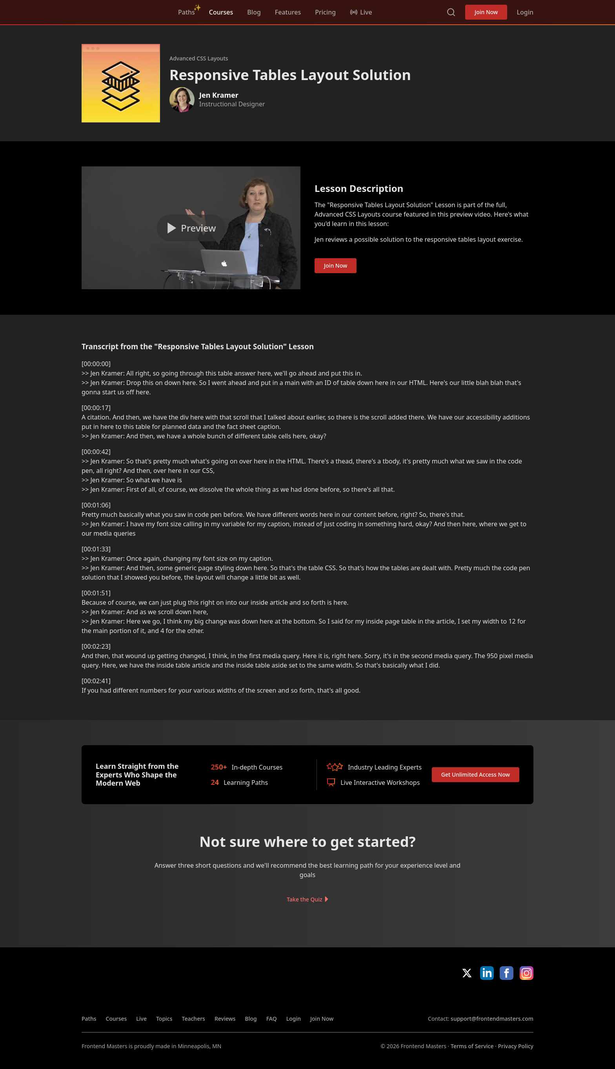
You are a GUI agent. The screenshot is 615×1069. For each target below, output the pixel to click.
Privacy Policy (515, 1046)
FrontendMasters (123, 10)
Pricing (325, 12)
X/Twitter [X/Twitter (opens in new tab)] (467, 973)
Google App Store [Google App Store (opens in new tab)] (506, 997)
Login (525, 12)
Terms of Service (472, 1046)
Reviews (225, 1018)
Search (451, 12)
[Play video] (191, 228)
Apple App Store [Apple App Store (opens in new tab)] (450, 997)
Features (288, 12)
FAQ (271, 1018)
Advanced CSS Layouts (198, 58)
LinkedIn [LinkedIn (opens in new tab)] (487, 973)
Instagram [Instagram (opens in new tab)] (526, 973)
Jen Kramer (218, 95)
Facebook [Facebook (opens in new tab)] (506, 973)
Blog (253, 12)
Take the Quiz (304, 899)
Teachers (193, 1018)
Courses (221, 12)
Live (141, 1018)
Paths (186, 12)
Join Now (486, 12)
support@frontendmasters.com (492, 1018)
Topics (164, 1018)
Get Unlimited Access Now (475, 774)
